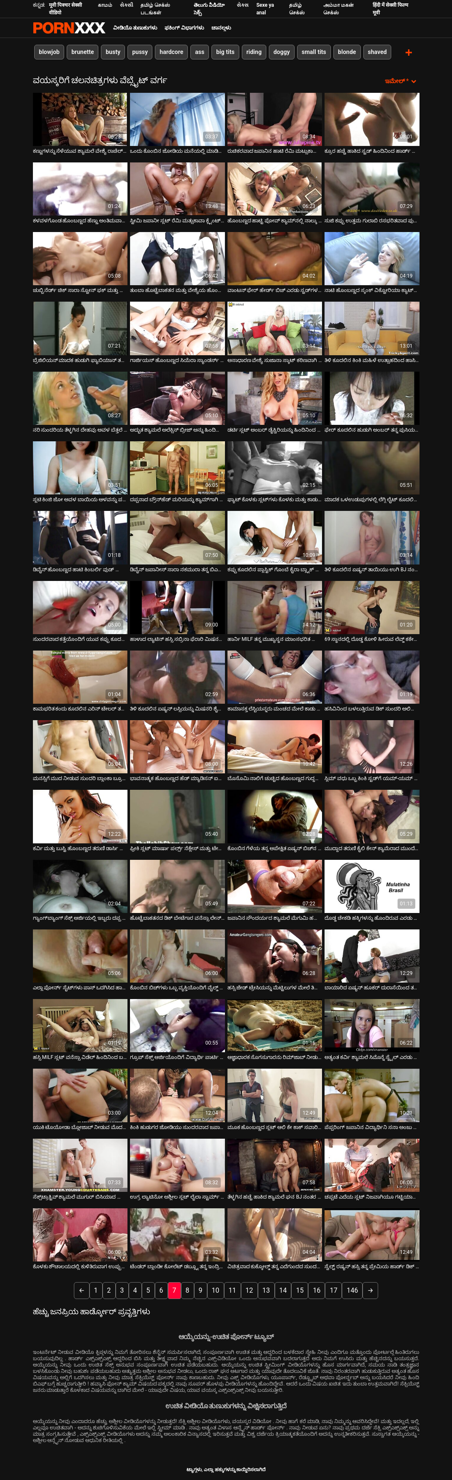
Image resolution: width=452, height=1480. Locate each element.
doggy (281, 52)
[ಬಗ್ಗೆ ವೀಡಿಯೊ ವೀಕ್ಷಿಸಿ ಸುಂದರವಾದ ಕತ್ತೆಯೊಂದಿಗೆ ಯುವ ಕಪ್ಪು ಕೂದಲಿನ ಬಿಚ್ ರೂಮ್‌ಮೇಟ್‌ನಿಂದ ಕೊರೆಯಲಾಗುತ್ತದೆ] (80, 606)
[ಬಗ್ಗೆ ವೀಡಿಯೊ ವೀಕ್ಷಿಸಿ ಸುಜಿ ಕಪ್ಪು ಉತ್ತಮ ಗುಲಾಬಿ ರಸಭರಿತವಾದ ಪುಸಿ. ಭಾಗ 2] (372, 188)
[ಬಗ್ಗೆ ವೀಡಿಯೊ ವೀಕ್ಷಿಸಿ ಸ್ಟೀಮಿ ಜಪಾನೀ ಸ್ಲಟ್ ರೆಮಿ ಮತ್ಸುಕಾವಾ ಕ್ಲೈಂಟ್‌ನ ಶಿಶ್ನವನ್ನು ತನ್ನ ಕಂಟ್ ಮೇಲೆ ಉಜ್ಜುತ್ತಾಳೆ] (177, 188)
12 (249, 1290)
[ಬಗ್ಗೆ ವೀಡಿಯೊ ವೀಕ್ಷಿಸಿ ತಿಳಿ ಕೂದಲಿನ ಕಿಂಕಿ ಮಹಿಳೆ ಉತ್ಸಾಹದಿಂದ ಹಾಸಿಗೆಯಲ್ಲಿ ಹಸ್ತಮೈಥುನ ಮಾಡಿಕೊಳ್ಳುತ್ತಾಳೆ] (372, 327)
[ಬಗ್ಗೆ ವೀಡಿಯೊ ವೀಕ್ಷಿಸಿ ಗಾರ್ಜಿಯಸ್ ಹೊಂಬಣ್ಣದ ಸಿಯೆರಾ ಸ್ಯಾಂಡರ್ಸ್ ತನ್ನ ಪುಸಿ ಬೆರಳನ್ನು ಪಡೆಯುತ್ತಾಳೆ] (177, 327)
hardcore (171, 52)
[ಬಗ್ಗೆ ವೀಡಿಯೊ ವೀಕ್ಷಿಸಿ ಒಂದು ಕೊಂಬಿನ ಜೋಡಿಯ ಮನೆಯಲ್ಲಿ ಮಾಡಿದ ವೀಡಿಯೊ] (177, 118)
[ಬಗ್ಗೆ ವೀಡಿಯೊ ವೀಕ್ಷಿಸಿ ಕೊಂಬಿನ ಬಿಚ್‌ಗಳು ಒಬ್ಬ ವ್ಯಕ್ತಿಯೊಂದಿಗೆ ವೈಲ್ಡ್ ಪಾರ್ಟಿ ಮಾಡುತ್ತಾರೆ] (177, 955)
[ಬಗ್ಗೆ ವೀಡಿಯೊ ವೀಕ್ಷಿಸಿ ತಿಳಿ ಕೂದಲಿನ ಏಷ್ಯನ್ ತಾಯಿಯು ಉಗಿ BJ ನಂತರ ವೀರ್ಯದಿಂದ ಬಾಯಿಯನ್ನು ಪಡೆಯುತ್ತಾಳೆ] (372, 537)
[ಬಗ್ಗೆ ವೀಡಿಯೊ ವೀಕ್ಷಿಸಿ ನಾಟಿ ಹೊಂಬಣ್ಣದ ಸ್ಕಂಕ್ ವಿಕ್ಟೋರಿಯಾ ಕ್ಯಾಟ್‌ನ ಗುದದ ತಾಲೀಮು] (372, 258)
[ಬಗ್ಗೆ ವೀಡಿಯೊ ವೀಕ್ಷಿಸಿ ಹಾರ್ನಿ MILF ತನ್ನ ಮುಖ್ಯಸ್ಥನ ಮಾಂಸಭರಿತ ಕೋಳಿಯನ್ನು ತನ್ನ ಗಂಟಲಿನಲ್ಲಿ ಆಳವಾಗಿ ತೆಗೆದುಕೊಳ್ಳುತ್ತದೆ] (274, 606)
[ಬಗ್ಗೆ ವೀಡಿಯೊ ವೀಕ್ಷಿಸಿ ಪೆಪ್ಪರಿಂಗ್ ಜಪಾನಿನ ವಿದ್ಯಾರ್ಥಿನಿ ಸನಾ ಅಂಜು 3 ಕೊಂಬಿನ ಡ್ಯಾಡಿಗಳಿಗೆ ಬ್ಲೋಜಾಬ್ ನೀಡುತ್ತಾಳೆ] (372, 1094)
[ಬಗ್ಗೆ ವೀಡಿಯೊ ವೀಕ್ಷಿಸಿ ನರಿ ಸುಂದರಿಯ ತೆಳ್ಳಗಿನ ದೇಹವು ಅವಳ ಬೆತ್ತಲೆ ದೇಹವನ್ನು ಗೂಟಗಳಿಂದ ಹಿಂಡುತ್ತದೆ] (80, 397)
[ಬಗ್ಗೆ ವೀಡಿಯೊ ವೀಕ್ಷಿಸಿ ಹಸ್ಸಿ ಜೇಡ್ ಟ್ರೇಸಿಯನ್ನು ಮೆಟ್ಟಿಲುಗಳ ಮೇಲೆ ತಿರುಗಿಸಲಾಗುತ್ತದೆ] (274, 955)
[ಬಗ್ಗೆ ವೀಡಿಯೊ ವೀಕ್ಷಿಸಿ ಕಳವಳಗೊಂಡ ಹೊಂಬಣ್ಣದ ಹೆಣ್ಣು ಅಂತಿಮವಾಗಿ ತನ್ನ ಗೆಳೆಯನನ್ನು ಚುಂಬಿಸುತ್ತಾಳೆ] (80, 188)
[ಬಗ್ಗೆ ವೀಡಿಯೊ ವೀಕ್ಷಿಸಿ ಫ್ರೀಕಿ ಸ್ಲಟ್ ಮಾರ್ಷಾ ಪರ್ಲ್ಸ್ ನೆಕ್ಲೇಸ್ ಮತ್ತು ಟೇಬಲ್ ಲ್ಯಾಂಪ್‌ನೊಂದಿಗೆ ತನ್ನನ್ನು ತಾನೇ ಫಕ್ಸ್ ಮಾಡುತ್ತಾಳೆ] (177, 816)
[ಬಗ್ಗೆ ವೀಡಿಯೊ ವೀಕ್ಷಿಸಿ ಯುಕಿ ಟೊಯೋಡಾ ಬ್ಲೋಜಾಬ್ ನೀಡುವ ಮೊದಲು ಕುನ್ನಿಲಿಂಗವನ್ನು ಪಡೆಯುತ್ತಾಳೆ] (80, 1094)
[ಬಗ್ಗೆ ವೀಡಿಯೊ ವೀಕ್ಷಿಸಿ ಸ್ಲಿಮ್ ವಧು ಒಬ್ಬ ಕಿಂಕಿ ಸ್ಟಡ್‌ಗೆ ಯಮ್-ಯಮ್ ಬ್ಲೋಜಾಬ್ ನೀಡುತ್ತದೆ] (372, 746)
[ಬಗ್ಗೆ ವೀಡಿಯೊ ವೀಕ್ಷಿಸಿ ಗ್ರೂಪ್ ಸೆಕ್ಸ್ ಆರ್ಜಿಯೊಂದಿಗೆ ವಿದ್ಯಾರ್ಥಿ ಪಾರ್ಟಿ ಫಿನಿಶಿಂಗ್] (177, 1025)
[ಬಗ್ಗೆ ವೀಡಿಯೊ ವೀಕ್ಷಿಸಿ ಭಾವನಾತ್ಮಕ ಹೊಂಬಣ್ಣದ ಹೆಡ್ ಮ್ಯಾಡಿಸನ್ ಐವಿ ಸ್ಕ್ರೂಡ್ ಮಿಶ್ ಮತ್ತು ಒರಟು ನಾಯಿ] (177, 746)
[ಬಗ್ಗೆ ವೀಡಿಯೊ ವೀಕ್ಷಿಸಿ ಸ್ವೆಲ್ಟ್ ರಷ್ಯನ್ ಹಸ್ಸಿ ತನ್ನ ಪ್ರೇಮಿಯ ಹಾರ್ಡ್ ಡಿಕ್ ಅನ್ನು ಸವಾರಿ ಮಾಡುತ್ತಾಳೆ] (372, 1234)
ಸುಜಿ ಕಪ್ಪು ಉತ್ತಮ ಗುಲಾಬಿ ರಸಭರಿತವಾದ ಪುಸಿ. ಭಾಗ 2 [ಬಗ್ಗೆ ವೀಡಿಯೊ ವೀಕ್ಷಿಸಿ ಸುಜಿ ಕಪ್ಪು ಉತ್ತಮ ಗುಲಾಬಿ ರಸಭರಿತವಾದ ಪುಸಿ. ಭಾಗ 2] (372, 220)
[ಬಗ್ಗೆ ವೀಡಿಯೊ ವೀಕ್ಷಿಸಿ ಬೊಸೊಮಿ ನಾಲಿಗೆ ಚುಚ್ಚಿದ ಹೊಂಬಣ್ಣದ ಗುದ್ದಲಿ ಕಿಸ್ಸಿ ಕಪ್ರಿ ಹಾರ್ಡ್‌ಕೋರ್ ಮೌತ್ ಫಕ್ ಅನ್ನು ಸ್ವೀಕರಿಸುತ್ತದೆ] (274, 746)
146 (352, 1290)
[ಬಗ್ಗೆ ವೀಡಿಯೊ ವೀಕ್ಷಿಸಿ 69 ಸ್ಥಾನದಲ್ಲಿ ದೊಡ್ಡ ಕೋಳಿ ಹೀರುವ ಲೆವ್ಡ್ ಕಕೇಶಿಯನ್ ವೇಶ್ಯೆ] (372, 606)
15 (299, 1290)
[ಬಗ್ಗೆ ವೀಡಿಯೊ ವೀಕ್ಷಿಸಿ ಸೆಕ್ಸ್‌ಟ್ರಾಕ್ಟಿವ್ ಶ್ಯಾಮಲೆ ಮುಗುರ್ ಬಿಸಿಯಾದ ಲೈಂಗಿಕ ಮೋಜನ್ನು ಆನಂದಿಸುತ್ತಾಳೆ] (80, 1164)
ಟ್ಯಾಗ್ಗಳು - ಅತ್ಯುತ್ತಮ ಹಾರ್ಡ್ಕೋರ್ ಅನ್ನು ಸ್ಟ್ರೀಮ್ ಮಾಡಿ (69, 28)
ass (199, 52)
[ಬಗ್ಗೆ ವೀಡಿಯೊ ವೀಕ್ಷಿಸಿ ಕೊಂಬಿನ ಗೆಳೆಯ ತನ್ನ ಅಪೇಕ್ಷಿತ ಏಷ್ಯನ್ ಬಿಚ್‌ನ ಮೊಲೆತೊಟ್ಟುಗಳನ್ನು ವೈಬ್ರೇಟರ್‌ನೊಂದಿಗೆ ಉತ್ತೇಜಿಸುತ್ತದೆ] (274, 816)
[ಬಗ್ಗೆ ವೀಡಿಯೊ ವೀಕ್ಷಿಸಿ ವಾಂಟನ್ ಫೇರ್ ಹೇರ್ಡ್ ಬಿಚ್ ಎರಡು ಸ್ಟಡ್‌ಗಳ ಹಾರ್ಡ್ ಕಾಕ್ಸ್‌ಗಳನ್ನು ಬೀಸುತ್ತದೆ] (274, 258)
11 (232, 1290)
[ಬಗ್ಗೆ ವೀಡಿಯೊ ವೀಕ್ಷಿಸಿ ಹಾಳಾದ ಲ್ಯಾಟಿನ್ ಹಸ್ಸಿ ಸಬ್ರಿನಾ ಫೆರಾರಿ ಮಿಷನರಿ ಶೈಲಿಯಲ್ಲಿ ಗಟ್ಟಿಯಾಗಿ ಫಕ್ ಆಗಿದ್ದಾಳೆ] (177, 606)
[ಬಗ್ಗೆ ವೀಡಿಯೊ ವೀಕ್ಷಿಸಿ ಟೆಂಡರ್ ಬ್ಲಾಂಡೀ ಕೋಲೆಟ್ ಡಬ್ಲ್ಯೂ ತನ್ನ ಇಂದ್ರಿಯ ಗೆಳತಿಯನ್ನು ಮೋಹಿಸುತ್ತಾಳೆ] (177, 1234)
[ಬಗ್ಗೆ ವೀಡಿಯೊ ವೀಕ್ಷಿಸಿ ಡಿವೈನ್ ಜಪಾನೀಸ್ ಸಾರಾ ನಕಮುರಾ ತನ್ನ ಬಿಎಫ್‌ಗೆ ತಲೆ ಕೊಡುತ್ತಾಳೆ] (177, 537)
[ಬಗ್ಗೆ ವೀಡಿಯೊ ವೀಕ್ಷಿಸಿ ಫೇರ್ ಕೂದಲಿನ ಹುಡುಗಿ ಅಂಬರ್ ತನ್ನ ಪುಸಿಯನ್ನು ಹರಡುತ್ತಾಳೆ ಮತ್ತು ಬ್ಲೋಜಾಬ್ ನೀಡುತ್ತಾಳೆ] (372, 397)
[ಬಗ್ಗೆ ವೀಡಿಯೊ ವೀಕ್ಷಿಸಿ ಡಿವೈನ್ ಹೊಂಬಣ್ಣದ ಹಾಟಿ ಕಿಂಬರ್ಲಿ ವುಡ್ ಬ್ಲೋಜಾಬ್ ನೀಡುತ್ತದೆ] (80, 537)
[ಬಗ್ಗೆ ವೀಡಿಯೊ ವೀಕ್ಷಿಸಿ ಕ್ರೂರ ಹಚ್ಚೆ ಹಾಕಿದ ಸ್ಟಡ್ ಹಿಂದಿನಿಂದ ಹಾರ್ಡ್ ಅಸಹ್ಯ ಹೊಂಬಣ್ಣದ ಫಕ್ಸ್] (372, 118)
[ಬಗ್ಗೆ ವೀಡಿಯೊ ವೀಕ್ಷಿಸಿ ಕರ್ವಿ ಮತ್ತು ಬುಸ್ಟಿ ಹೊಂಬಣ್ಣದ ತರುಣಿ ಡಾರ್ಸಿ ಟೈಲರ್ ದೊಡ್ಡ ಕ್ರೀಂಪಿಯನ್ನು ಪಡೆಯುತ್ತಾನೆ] (80, 816)
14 (283, 1290)
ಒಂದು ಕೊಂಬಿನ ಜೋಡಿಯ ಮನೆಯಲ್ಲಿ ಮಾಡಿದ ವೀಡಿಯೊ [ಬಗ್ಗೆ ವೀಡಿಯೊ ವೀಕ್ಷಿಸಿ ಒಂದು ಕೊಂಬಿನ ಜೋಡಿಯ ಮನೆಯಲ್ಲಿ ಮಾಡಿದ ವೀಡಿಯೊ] (177, 150)
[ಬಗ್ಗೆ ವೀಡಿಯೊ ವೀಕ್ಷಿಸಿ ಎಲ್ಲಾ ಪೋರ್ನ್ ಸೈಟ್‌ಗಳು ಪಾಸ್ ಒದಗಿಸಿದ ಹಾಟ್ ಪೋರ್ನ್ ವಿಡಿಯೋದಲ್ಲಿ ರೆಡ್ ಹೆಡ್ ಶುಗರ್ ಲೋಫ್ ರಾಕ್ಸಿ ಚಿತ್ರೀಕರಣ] (80, 955)
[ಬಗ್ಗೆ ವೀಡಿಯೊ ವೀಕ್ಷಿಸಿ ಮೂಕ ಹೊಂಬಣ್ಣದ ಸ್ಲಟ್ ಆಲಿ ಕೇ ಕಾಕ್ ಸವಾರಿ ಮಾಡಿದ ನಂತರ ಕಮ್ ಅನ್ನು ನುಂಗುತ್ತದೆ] (274, 1094)
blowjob (49, 52)
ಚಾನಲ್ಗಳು (221, 28)
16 (316, 1290)
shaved (377, 52)
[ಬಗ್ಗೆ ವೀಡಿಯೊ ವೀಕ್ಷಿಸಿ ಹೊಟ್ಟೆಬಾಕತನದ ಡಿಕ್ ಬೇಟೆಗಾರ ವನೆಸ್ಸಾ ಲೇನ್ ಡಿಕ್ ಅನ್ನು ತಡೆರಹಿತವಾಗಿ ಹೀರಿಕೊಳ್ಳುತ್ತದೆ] (177, 885)
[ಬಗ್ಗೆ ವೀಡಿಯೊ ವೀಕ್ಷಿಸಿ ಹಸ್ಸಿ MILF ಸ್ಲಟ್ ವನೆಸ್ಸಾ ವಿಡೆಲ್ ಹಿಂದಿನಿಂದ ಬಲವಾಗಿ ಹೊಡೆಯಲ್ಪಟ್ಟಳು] (80, 1025)
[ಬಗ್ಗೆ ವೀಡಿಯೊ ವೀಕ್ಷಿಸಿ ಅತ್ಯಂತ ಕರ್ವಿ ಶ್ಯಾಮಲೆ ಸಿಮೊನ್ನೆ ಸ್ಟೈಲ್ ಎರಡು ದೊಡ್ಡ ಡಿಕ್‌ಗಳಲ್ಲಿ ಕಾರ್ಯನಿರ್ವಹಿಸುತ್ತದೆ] (372, 1025)
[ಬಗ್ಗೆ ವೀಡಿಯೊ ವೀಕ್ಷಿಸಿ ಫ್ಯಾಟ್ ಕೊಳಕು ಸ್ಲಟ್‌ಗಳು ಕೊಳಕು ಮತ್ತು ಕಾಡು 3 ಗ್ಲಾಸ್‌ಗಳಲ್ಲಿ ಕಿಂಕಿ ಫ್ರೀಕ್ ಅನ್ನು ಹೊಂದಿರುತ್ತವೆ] (274, 467)
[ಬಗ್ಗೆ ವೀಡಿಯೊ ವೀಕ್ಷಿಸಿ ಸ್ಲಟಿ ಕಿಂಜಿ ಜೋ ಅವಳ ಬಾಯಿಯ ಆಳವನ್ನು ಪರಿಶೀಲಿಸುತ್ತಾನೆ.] (80, 467)
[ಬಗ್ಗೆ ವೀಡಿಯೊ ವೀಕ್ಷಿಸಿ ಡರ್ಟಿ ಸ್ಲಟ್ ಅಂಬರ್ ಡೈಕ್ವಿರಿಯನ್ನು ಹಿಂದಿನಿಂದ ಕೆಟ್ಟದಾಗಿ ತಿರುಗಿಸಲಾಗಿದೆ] (274, 397)
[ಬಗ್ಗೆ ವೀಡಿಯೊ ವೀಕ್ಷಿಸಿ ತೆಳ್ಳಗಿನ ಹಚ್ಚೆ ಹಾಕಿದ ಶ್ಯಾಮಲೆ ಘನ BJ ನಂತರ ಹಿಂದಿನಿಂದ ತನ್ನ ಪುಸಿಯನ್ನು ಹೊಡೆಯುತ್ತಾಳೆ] (274, 1164)
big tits (225, 52)
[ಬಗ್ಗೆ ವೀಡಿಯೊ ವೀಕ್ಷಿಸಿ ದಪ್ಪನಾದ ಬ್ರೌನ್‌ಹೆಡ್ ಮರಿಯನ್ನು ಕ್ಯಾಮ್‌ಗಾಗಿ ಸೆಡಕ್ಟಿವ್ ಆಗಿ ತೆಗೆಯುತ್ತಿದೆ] (177, 467)
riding (253, 52)
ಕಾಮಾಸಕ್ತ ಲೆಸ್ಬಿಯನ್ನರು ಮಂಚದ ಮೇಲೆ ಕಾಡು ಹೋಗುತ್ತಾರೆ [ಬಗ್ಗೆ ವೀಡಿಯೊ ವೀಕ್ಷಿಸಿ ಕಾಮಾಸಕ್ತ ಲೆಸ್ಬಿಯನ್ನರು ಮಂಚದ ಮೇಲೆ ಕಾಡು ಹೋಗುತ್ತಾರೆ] (274, 708)
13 (266, 1290)
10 (215, 1290)
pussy (140, 52)
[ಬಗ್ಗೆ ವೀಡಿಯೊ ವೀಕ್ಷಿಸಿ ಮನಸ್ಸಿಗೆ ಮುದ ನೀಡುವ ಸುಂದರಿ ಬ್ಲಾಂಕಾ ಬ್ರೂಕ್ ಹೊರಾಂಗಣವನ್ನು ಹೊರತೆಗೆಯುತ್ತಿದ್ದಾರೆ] (80, 746)
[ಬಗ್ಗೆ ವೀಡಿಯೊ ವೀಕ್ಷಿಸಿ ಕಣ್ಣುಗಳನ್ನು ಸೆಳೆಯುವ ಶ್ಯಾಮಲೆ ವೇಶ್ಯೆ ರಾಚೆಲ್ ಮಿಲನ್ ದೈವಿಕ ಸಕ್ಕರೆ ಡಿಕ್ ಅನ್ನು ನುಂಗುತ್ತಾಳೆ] (80, 118)
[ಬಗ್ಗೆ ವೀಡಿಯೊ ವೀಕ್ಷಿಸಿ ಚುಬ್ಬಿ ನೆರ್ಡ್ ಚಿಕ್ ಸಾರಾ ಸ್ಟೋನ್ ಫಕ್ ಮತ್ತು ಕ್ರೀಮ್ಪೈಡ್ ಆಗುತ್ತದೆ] (80, 258)
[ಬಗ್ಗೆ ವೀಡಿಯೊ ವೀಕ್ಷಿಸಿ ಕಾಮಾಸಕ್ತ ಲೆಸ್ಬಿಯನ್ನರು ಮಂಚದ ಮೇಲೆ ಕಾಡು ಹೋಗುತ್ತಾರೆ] (274, 676)
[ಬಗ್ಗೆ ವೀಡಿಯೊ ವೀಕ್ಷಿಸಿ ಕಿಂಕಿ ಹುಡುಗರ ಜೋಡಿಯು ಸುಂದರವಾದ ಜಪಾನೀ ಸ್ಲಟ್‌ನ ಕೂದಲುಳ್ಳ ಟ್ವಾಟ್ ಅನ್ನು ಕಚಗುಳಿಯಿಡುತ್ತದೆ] (177, 1094)
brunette (82, 52)
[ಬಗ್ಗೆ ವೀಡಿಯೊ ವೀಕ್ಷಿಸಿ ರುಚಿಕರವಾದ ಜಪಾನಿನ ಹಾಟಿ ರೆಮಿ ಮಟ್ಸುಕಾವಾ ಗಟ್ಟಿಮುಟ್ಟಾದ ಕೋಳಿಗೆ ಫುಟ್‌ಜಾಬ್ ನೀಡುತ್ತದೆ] (274, 118)
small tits (313, 52)
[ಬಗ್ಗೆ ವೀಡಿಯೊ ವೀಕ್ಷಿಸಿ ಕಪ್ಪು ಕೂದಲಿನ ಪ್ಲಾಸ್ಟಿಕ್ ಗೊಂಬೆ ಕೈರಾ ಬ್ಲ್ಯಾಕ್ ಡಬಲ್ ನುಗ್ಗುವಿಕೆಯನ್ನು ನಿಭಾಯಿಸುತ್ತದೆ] (274, 537)
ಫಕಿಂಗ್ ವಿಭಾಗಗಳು (184, 28)
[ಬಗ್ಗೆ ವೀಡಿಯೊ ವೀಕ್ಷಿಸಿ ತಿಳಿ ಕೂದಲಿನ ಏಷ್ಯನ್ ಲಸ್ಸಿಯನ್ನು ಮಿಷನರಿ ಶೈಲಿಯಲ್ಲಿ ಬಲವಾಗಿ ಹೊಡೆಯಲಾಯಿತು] (177, 676)
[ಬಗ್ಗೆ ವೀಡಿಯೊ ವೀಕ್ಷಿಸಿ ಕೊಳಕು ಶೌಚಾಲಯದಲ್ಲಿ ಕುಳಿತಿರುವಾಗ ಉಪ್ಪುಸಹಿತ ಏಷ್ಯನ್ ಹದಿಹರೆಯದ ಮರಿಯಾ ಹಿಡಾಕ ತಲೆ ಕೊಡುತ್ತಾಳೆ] (80, 1234)
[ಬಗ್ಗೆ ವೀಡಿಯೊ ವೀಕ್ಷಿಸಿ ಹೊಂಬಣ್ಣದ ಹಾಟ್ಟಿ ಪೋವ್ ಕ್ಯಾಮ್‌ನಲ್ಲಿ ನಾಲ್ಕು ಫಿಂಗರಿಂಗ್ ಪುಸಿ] (274, 188)
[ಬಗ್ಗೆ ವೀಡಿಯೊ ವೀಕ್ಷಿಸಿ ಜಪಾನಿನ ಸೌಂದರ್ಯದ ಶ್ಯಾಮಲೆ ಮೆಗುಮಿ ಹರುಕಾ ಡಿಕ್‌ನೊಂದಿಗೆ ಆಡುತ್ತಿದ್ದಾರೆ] (274, 885)
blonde (347, 52)
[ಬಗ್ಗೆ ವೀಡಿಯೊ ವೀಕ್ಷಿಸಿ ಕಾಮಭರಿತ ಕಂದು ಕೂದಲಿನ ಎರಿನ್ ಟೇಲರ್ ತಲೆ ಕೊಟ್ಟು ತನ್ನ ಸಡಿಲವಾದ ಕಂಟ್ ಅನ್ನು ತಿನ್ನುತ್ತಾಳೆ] (80, 676)
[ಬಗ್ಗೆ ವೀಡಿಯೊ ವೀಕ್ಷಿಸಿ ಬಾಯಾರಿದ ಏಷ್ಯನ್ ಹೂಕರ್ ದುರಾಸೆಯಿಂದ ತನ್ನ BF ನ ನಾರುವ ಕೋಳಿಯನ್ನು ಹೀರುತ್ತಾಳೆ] (372, 955)
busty (113, 52)
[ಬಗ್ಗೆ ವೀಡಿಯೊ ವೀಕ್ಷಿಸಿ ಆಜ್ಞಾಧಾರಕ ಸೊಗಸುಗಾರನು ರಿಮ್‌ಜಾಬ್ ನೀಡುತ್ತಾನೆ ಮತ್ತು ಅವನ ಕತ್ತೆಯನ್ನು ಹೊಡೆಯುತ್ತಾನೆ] (274, 1025)
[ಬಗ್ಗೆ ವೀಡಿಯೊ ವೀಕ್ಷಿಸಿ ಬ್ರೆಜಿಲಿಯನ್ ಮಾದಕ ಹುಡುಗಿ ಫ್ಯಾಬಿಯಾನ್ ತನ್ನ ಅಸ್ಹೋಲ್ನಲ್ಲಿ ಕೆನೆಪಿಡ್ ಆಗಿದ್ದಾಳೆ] (80, 327)
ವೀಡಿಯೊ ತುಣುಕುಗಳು (135, 28)
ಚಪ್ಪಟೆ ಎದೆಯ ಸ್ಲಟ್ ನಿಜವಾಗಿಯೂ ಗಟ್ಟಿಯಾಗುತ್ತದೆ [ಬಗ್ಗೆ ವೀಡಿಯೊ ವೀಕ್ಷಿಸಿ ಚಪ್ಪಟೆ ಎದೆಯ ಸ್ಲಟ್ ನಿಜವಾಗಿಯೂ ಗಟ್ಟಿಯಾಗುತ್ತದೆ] (372, 1196)
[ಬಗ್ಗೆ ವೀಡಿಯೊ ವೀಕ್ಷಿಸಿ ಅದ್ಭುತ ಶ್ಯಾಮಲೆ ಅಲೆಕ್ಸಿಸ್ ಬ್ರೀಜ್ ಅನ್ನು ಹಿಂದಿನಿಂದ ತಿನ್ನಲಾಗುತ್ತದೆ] (177, 397)
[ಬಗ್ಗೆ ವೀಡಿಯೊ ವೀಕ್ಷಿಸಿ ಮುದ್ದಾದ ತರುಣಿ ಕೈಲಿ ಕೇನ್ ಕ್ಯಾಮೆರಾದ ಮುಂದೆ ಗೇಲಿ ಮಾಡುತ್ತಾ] (372, 816)
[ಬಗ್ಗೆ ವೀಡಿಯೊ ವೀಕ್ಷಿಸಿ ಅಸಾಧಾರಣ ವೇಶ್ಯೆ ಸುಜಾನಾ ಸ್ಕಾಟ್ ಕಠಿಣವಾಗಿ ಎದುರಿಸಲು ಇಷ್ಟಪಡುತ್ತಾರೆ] (274, 327)
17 (333, 1290)
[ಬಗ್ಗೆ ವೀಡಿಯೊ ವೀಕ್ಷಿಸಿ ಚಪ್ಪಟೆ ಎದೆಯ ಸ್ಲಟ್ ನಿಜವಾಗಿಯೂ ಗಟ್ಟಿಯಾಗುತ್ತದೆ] (372, 1164)
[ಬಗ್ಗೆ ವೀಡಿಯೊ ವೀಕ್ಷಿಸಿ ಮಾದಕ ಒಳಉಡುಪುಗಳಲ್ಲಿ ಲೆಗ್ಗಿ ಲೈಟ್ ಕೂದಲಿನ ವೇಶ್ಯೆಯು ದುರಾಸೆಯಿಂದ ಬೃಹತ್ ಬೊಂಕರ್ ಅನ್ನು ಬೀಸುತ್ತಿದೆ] (372, 467)
